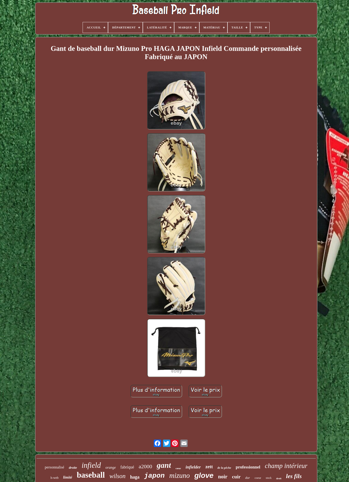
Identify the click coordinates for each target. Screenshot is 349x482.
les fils (294, 476)
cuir (236, 476)
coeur (257, 477)
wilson (117, 476)
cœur (178, 468)
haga (134, 476)
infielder (193, 467)
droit (278, 478)
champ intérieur (286, 465)
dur (247, 477)
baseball (91, 475)
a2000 (145, 466)
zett (209, 466)
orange (111, 467)
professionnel (248, 467)
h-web (55, 477)
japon (154, 476)
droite (73, 467)
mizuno (179, 475)
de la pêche (224, 467)
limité (67, 477)
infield (91, 465)
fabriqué (127, 467)
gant (164, 465)
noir (222, 476)
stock (268, 477)
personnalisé (54, 467)
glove (204, 475)
